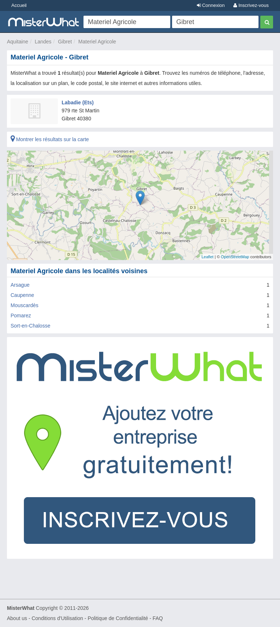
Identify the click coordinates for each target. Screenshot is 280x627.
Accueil (19, 5)
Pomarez (21, 315)
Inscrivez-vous (251, 5)
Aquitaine (17, 41)
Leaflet (208, 257)
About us (17, 618)
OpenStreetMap (235, 257)
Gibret (65, 41)
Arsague (20, 285)
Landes (43, 41)
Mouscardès (24, 305)
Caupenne (22, 295)
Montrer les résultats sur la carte (50, 139)
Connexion (211, 5)
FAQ (158, 618)
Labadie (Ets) (78, 102)
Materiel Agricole (97, 41)
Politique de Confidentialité (118, 618)
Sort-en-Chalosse (30, 326)
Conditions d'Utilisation (57, 618)
